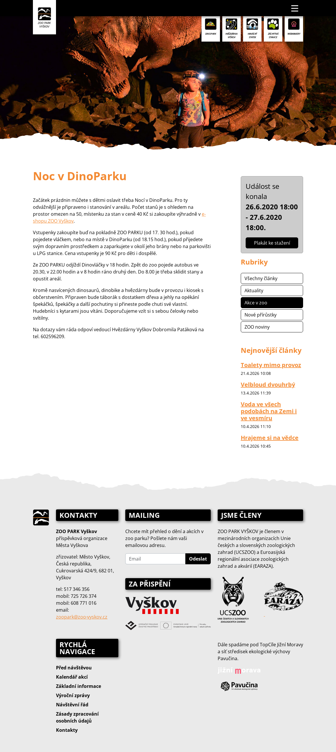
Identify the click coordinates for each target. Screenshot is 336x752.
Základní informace (78, 686)
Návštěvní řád (72, 704)
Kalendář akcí (72, 677)
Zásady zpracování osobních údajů (77, 717)
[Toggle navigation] (295, 8)
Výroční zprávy (73, 695)
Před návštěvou (74, 667)
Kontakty (67, 730)
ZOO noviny (257, 327)
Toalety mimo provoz (271, 365)
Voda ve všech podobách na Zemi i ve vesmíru (269, 411)
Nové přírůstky (260, 315)
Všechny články (260, 278)
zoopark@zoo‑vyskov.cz (81, 617)
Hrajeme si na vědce (269, 438)
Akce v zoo (255, 302)
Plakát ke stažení (272, 243)
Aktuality (253, 290)
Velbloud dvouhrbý (268, 384)
